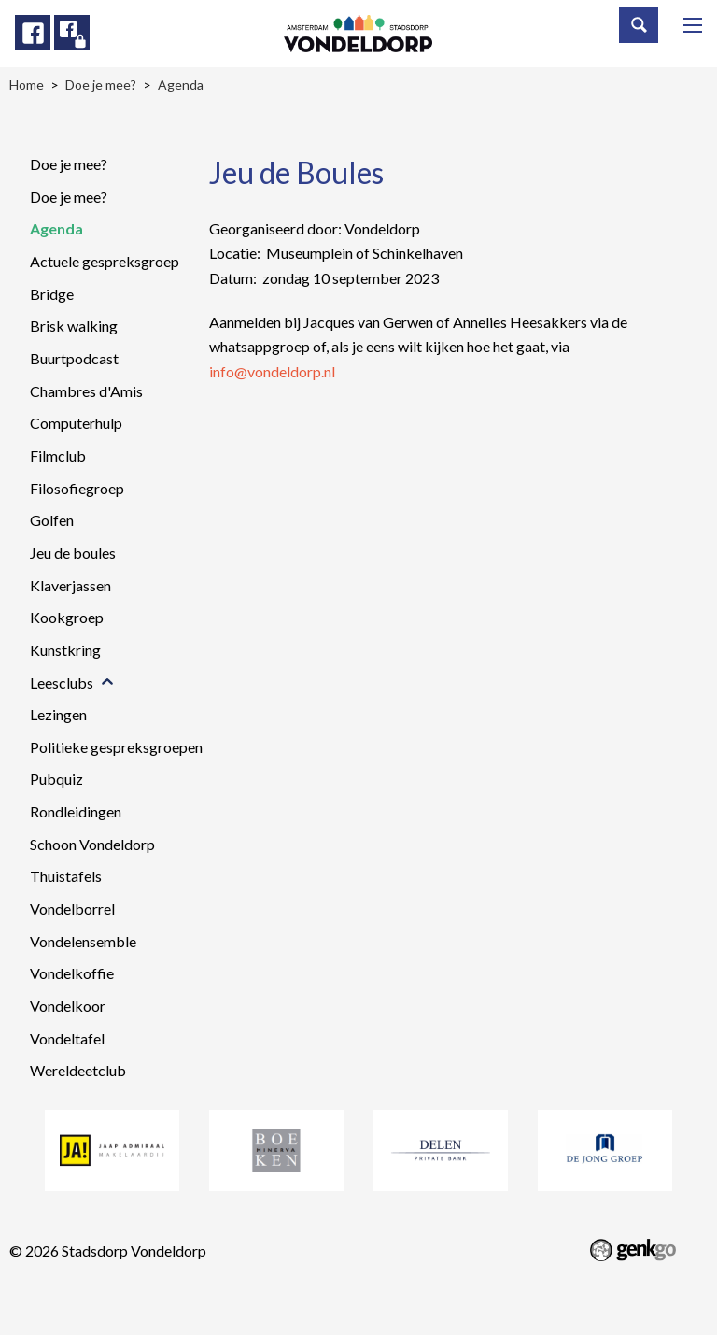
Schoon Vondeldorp (92, 844)
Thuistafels (66, 876)
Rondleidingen (75, 811)
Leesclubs (61, 682)
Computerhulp (76, 423)
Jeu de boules (73, 552)
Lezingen (58, 714)
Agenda (56, 228)
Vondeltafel (67, 1038)
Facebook (32, 32)
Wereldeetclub (78, 1070)
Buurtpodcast (74, 358)
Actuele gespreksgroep (104, 261)
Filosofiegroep (77, 488)
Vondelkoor (67, 1006)
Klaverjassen (70, 585)
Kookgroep (67, 617)
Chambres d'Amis (86, 391)
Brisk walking (74, 325)
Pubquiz (56, 779)
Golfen (52, 520)
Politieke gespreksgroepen (116, 747)
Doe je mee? (68, 164)
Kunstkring (65, 650)
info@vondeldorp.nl (272, 371)
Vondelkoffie (72, 973)
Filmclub (58, 455)
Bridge (52, 294)
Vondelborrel (72, 908)
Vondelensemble (83, 941)
